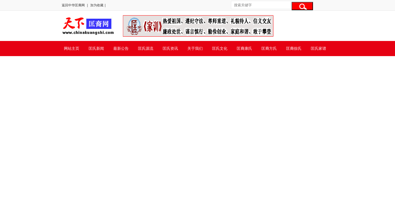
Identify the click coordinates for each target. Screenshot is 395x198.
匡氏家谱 (318, 48)
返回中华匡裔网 (73, 5)
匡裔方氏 (269, 48)
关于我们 (195, 48)
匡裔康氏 (244, 48)
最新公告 (121, 48)
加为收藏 (96, 5)
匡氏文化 (219, 48)
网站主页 (71, 48)
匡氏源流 (145, 48)
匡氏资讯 (170, 48)
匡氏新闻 (96, 48)
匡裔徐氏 (293, 48)
